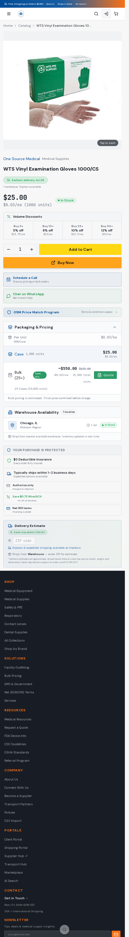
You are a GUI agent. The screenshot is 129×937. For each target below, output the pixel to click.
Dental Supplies (16, 632)
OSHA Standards (16, 752)
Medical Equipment (18, 591)
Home (8, 25)
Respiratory (13, 616)
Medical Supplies (55, 159)
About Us (50, 4)
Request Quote (65, 4)
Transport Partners (18, 804)
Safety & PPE (13, 607)
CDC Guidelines (15, 744)
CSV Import (13, 821)
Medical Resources (17, 719)
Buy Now (62, 262)
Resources (81, 4)
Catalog (24, 25)
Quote (105, 375)
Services (10, 700)
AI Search (11, 881)
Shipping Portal (16, 848)
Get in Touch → (16, 898)
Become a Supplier (18, 796)
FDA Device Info (15, 736)
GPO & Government (18, 684)
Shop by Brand (15, 649)
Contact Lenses (15, 624)
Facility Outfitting (16, 667)
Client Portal (13, 839)
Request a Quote (16, 727)
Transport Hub (15, 864)
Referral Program (16, 761)
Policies (9, 812)
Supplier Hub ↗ (16, 856)
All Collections (14, 640)
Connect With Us (16, 788)
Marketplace (13, 872)
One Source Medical (21, 158)
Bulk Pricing (13, 676)
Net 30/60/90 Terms (19, 692)
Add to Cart (80, 249)
